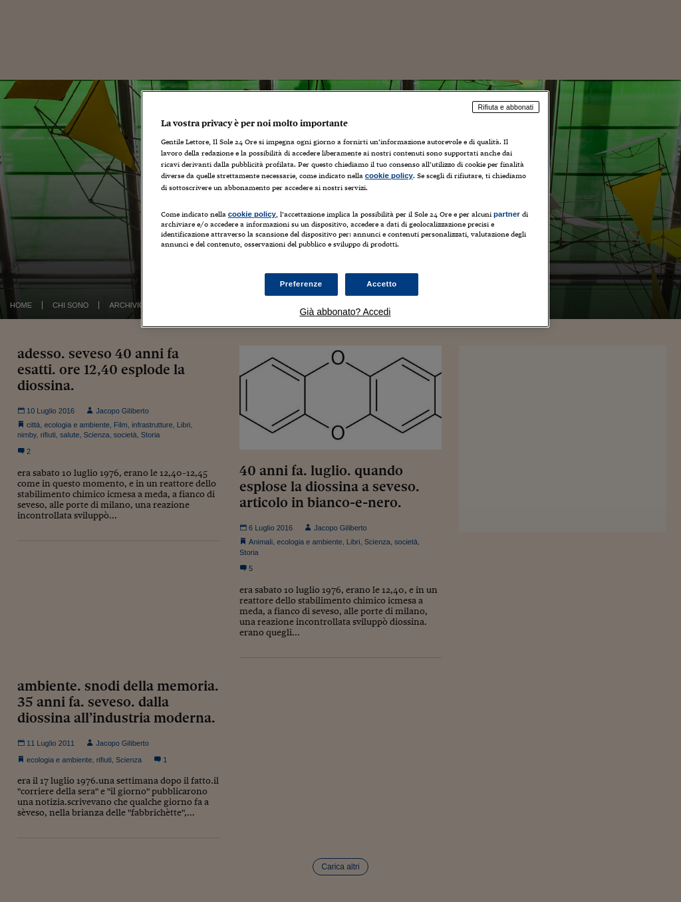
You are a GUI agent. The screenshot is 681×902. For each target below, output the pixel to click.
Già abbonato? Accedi (344, 311)
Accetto (381, 284)
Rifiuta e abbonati (506, 107)
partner (506, 214)
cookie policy (389, 175)
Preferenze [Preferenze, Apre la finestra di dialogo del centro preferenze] (301, 284)
